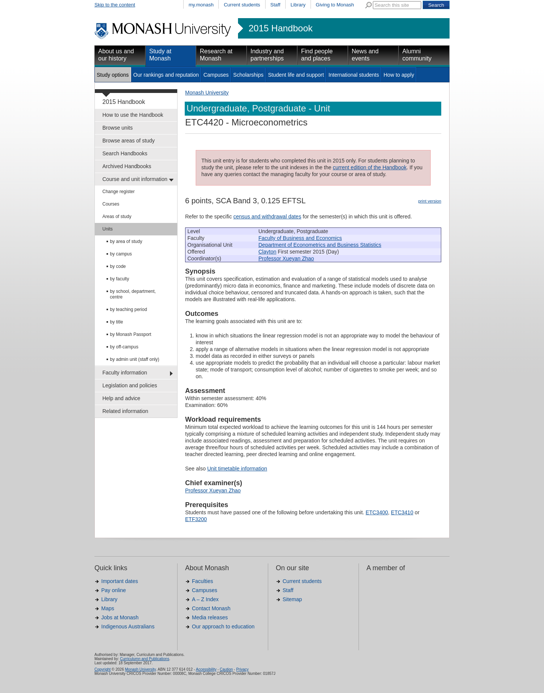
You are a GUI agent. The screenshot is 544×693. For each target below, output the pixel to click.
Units (107, 229)
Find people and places (317, 55)
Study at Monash (160, 55)
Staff (275, 5)
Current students (242, 5)
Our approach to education (223, 626)
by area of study (126, 241)
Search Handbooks (124, 153)
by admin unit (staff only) (134, 359)
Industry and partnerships (267, 55)
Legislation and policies (129, 385)
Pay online (113, 590)
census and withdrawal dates (267, 216)
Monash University (207, 93)
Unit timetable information (237, 469)
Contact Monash (211, 608)
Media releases (210, 617)
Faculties (202, 581)
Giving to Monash (335, 5)
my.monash (201, 5)
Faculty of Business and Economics (300, 238)
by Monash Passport (130, 334)
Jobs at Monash (120, 617)
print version (429, 201)
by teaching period (128, 309)
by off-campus (124, 347)
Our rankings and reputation (166, 75)
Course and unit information (134, 179)
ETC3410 (402, 512)
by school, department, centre (133, 294)
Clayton (267, 252)
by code (118, 266)
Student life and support (296, 75)
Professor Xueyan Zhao (286, 258)
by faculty (119, 279)
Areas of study (116, 216)
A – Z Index (205, 599)
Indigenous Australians (128, 626)
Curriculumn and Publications (144, 659)
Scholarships (248, 75)
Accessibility (206, 669)
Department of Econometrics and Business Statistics (319, 245)
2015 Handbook (280, 28)
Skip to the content (114, 5)
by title (116, 322)
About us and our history (116, 55)
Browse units (117, 128)
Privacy (242, 669)
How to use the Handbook (132, 115)
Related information (125, 411)
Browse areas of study (128, 141)
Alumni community (416, 55)
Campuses (216, 75)
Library (298, 5)
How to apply (398, 75)
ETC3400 (377, 512)
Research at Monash (216, 55)
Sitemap (292, 599)
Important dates (119, 581)
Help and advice (121, 398)
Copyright (102, 669)
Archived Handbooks (126, 166)
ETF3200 (196, 519)
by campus (121, 254)
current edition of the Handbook (369, 167)
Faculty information (124, 373)
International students (353, 75)
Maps (107, 608)
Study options (113, 75)
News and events (365, 55)
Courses (110, 204)
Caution (226, 669)
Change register (118, 191)
